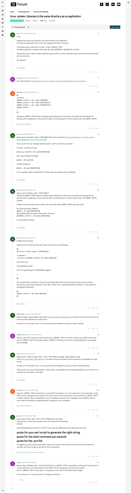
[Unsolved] (2, 35)
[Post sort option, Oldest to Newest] (18, 27)
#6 (98, 238)
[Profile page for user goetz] (12, 417)
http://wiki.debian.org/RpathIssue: (59, 317)
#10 (98, 390)
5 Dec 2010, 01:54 (32, 462)
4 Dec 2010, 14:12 (36, 335)
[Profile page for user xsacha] (12, 463)
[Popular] (2, 14)
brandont (19, 78)
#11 (98, 416)
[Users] (2, 18)
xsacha (19, 462)
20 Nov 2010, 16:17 (33, 78)
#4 (98, 134)
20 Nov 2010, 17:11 (33, 92)
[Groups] (2, 22)
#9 (98, 354)
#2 (98, 78)
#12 (98, 462)
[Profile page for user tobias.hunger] (12, 315)
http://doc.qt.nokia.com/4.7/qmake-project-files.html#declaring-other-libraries (59, 81)
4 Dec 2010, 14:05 (36, 314)
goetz (18, 416)
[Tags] (2, 10)
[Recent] (2, 6)
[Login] (128, 2)
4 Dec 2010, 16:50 (33, 390)
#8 (98, 335)
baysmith (19, 92)
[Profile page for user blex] (12, 34)
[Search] (2, 26)
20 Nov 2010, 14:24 (30, 33)
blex (18, 33)
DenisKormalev (21, 335)
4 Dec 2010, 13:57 (30, 238)
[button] (2, 490)
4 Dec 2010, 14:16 (30, 354)
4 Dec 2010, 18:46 (31, 416)
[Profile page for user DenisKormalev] (12, 336)
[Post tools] (97, 72)
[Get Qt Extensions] (2, 30)
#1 (98, 33)
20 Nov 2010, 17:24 (30, 190)
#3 (98, 92)
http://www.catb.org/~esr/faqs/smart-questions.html (30, 452)
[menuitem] (128, 2)
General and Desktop (16, 21)
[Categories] (2, 2)
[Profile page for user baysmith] (12, 93)
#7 (98, 314)
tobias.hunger (21, 314)
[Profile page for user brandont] (12, 79)
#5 (98, 190)
